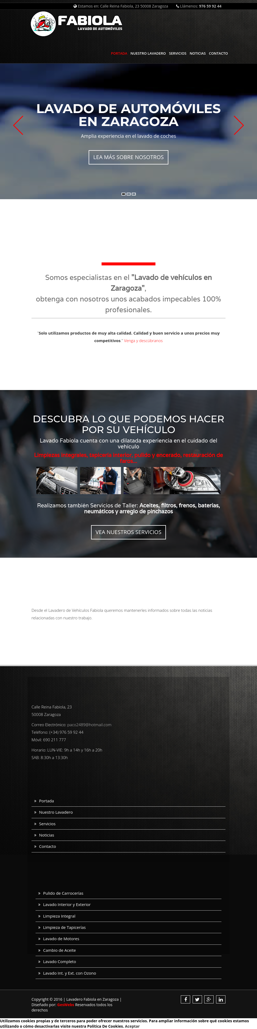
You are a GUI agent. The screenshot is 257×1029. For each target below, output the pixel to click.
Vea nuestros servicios (128, 532)
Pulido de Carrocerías (63, 893)
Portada (119, 53)
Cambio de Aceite (59, 950)
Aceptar (132, 1026)
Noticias (198, 53)
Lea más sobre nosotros (128, 157)
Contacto (218, 53)
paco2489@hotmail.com (89, 724)
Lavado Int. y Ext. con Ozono (69, 973)
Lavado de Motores (61, 938)
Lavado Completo (59, 961)
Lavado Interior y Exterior (67, 904)
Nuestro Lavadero (148, 53)
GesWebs (65, 1004)
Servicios (177, 53)
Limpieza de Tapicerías (64, 927)
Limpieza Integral (59, 916)
